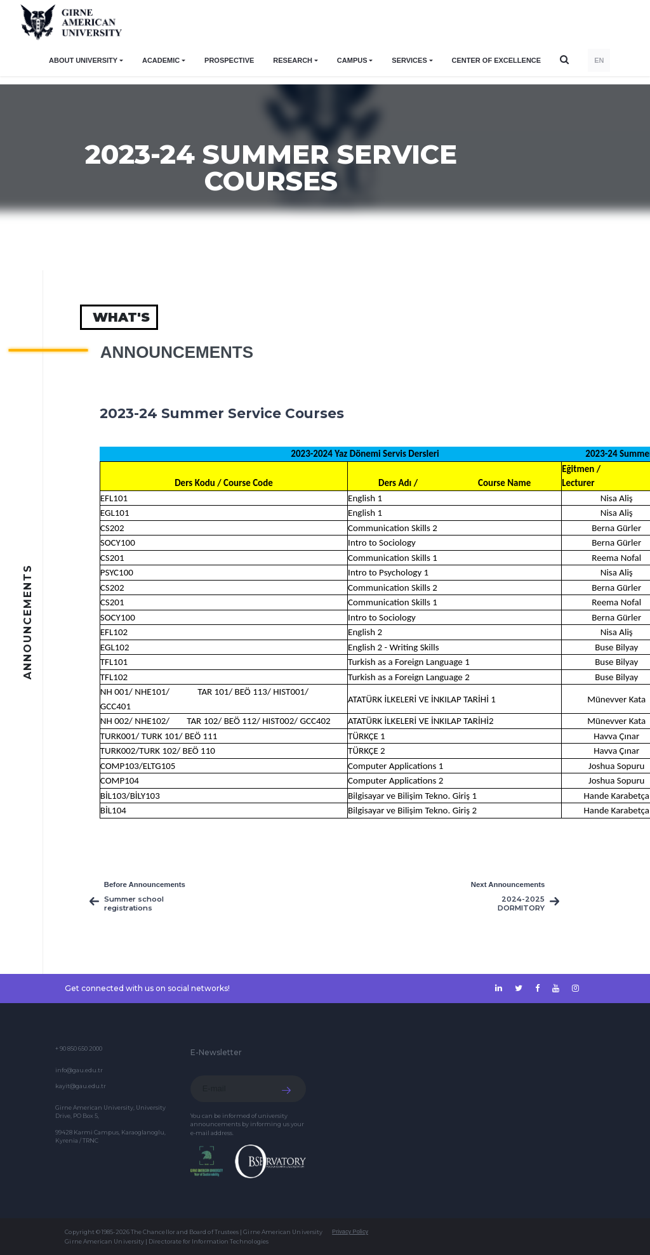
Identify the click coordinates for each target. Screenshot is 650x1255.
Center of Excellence (496, 60)
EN (599, 60)
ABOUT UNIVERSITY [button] (83, 60)
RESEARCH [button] (292, 60)
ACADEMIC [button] (161, 60)
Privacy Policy (350, 1231)
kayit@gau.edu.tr (80, 1085)
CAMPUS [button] (352, 60)
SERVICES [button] (409, 60)
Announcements (176, 352)
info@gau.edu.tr (79, 1070)
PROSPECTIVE (229, 60)
